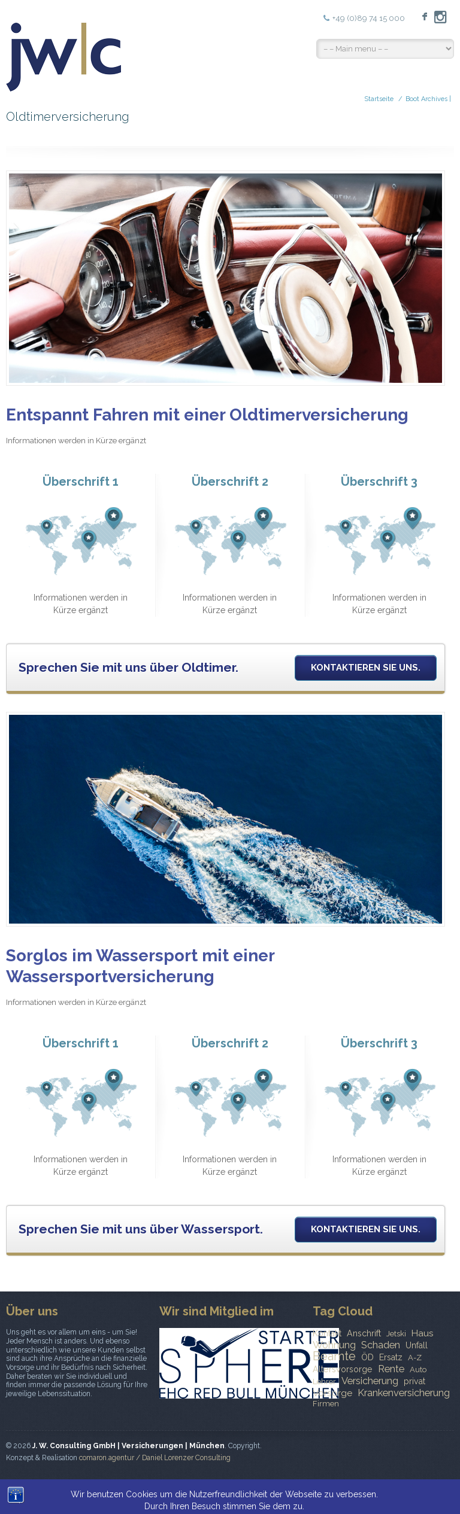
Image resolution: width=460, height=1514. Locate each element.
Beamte (334, 1356)
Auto (418, 1369)
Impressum (338, 1487)
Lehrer (324, 1381)
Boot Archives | (428, 99)
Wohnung (334, 1345)
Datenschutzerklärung (409, 1487)
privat (414, 1381)
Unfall (416, 1345)
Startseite (379, 99)
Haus (422, 1333)
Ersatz (390, 1357)
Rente (391, 1369)
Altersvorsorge (343, 1369)
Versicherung (369, 1381)
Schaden (380, 1345)
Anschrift (364, 1333)
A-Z (415, 1357)
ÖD (367, 1357)
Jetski (396, 1333)
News (253, 1487)
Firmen (326, 1403)
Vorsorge (332, 1393)
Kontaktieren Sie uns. (365, 667)
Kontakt (327, 1333)
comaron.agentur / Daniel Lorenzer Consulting (155, 1458)
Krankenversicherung (404, 1393)
